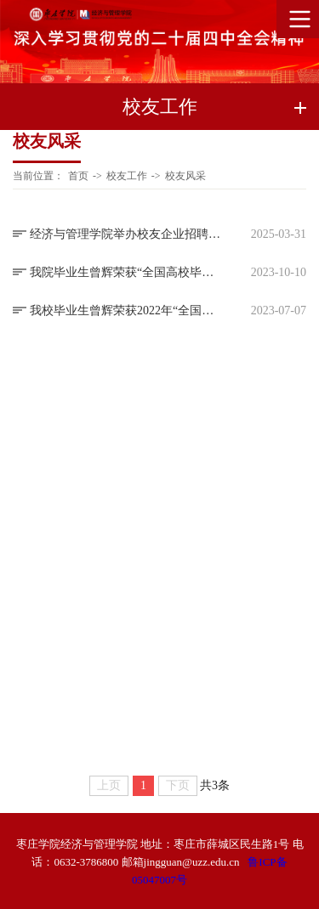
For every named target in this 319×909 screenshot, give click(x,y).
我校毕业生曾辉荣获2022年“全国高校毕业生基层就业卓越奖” (125, 310)
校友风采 (185, 176)
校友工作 (126, 176)
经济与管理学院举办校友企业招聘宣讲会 (125, 234)
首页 (78, 176)
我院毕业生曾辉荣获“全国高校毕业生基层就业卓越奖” (125, 272)
